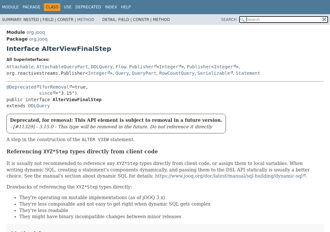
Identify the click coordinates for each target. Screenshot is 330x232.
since (46, 93)
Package (31, 7)
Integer (168, 66)
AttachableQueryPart (62, 66)
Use (68, 7)
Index (111, 7)
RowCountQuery (177, 73)
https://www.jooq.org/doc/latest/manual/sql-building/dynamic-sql (229, 176)
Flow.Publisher (135, 66)
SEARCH (229, 19)
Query (122, 73)
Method (85, 19)
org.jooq (35, 32)
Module (10, 7)
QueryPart (144, 73)
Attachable (20, 66)
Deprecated (88, 7)
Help (126, 7)
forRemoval (55, 87)
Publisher (199, 66)
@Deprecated (21, 87)
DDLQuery (101, 66)
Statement (248, 73)
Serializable (214, 73)
